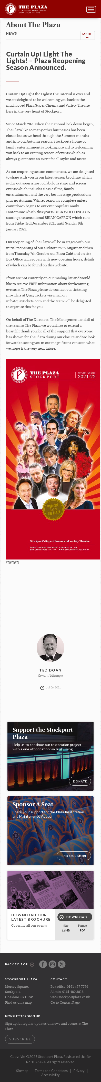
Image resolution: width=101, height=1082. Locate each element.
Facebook (43, 964)
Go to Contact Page (65, 1002)
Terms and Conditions (51, 1071)
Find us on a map (18, 1002)
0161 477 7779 (77, 986)
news (11, 33)
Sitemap (22, 1071)
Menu (87, 35)
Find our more (74, 855)
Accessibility (50, 1075)
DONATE (80, 781)
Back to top (19, 965)
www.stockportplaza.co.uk (70, 997)
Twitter (62, 964)
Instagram (52, 964)
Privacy (79, 1071)
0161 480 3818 (73, 992)
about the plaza (33, 25)
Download (73, 917)
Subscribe (20, 1039)
